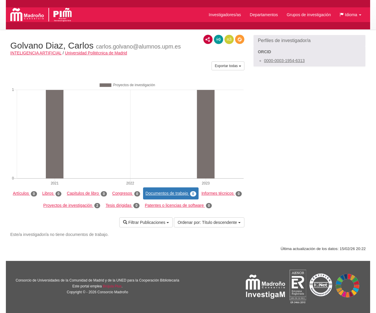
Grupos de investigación (309, 14)
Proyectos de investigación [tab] (71, 205)
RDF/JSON (239, 39)
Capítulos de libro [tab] (87, 193)
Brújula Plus (112, 286)
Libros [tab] (52, 193)
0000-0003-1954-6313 (284, 60)
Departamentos (264, 14)
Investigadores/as (225, 14)
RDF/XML (208, 39)
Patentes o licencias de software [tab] (178, 205)
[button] (350, 14)
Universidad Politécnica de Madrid (96, 53)
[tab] (309, 40)
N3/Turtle (229, 39)
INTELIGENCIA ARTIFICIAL (35, 53)
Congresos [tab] (126, 193)
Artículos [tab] (25, 193)
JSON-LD (218, 39)
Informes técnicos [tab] (222, 193)
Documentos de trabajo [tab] (170, 193)
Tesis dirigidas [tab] (122, 205)
